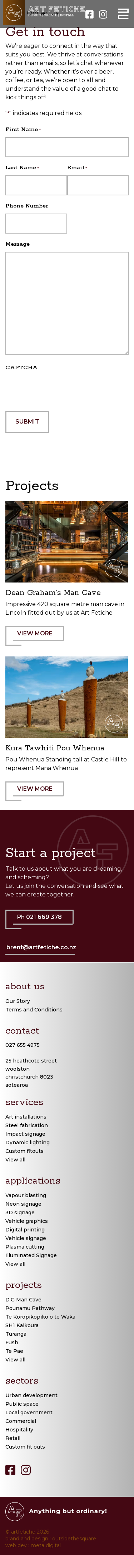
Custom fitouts (24, 1151)
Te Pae (14, 1351)
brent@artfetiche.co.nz (41, 947)
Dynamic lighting (27, 1142)
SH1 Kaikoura (22, 1325)
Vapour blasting (25, 1195)
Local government (29, 1412)
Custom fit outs (25, 1447)
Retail (12, 1438)
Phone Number (26, 206)
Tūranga (15, 1334)
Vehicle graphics (26, 1221)
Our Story (17, 1001)
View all (15, 1159)
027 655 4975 (22, 1045)
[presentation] (59, 389)
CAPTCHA (21, 367)
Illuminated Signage (31, 1255)
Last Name (22, 168)
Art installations (25, 1117)
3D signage (20, 1212)
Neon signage (23, 1204)
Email (77, 168)
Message (17, 244)
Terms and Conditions (34, 1009)
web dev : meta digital (33, 1545)
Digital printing (25, 1229)
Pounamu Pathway (30, 1308)
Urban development (31, 1395)
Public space (22, 1404)
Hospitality (19, 1429)
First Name (23, 130)
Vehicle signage (25, 1238)
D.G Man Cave (23, 1299)
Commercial (20, 1421)
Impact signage (25, 1134)
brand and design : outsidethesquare (50, 1538)
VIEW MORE (38, 638)
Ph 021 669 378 (43, 921)
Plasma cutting (24, 1247)
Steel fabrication (26, 1125)
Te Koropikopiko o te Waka (40, 1317)
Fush (11, 1342)
